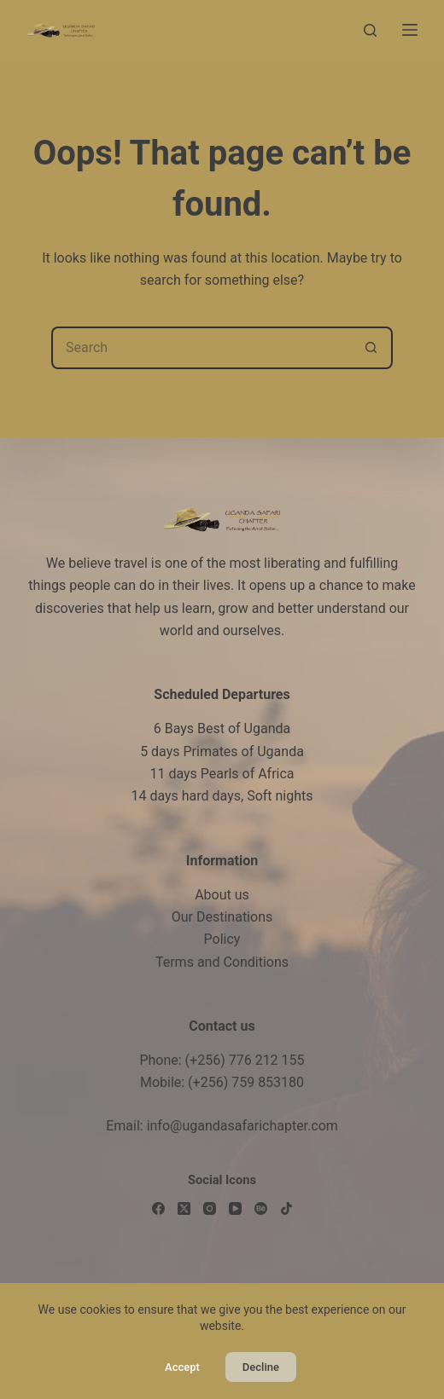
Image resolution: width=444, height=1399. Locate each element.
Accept (182, 1367)
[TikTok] (286, 1208)
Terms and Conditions (222, 962)
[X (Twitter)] (184, 1208)
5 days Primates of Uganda (222, 751)
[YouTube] (235, 1208)
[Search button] (371, 348)
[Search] (370, 30)
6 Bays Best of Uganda (222, 728)
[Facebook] (158, 1208)
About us (222, 895)
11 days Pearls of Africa (221, 774)
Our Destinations (222, 917)
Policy (222, 939)
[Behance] (260, 1208)
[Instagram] (209, 1208)
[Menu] (410, 30)
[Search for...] (200, 348)
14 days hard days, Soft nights (222, 796)
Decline (260, 1367)
